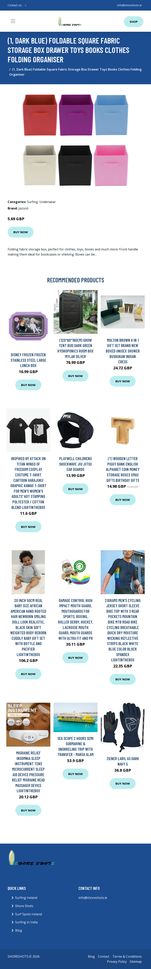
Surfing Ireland (26, 898)
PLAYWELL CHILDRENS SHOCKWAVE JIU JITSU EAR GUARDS (75, 464)
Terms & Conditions (127, 956)
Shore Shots (24, 906)
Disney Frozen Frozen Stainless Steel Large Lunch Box (28, 360)
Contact (103, 956)
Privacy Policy (117, 961)
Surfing (32, 202)
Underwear (47, 202)
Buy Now (20, 232)
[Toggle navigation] (13, 21)
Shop (134, 22)
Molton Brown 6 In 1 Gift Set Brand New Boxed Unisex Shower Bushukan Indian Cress (123, 351)
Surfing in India (26, 922)
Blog (18, 930)
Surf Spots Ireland (28, 914)
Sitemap (136, 961)
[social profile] (26, 5)
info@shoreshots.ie (129, 5)
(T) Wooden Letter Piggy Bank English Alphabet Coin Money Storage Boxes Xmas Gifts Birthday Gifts (123, 469)
